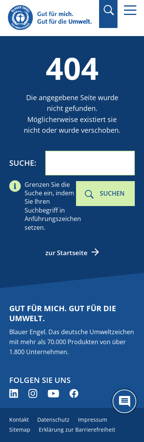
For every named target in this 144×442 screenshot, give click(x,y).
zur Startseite (66, 252)
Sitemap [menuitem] (19, 429)
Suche (21, 163)
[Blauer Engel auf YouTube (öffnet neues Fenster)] (53, 393)
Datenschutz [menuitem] (53, 419)
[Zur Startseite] (51, 18)
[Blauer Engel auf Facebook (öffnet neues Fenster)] (74, 393)
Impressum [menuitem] (92, 419)
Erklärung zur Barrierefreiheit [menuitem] (77, 429)
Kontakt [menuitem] (19, 419)
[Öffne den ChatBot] (124, 401)
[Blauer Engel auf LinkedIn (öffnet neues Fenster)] (13, 393)
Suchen (112, 193)
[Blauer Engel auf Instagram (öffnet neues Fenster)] (32, 393)
